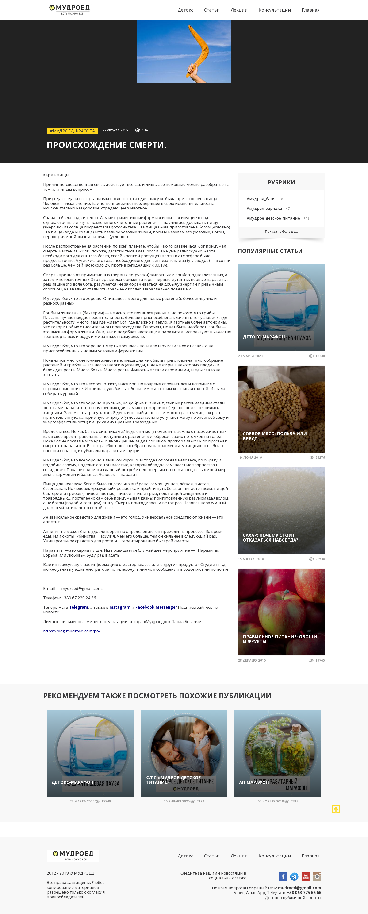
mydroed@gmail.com (81, 588)
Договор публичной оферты (293, 897)
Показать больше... (281, 231)
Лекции (239, 10)
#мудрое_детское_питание (277, 218)
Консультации (275, 10)
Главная (311, 10)
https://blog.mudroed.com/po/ (71, 631)
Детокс (185, 10)
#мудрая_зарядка (268, 208)
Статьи (212, 10)
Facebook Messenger (156, 607)
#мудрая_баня (264, 198)
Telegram (78, 607)
